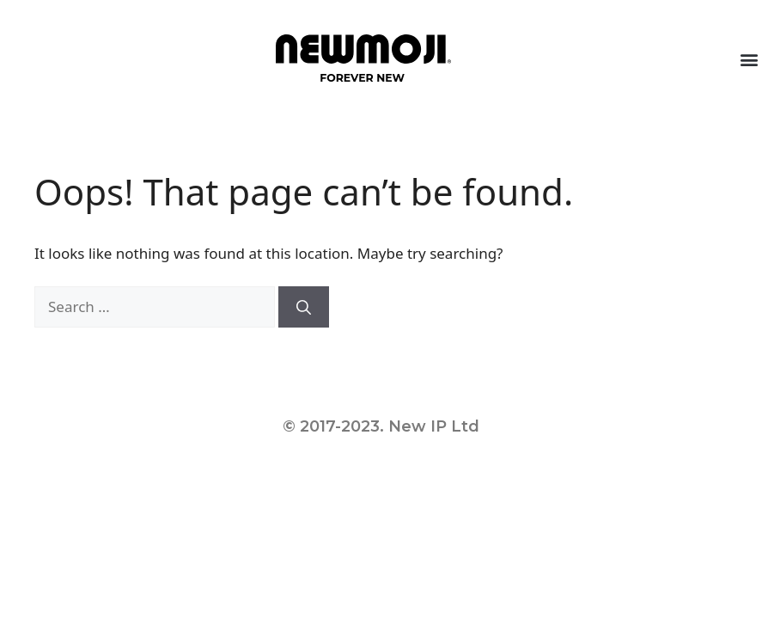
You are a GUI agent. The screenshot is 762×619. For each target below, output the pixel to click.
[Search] (303, 307)
